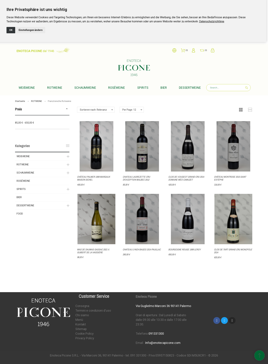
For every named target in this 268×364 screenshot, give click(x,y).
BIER (19, 197)
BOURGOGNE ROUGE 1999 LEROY (184, 249)
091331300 (156, 333)
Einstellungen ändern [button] (31, 30)
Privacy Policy (84, 338)
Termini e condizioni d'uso (93, 310)
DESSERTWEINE (25, 205)
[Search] (228, 87)
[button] (66, 109)
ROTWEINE (23, 164)
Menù (79, 320)
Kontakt (80, 324)
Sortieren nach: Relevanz (93, 109)
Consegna (82, 306)
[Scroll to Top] (259, 355)
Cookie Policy (84, 333)
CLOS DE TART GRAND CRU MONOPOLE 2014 (233, 251)
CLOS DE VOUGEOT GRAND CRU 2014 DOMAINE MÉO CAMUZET (186, 178)
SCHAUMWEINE (25, 172)
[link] (211, 21)
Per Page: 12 (129, 109)
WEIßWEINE (23, 156)
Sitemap (81, 329)
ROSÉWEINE (23, 180)
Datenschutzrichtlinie (211, 21)
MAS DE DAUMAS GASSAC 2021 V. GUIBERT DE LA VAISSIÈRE (93, 251)
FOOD (20, 213)
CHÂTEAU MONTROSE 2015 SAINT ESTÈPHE (230, 178)
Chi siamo (82, 315)
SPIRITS (21, 189)
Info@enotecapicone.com (162, 343)
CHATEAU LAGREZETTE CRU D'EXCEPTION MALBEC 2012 (136, 178)
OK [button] (10, 30)
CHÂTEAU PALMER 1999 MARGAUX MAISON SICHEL (93, 178)
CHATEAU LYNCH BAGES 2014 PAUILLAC (142, 249)
